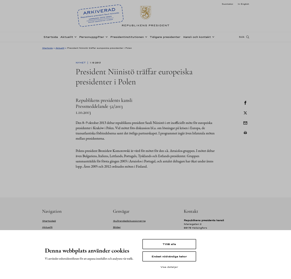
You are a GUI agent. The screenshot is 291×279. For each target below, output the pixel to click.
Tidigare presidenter (165, 38)
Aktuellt (66, 38)
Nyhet (81, 62)
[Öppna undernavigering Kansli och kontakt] (212, 37)
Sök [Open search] (241, 38)
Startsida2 (49, 220)
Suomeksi (227, 4)
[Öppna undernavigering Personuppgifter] (106, 37)
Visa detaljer (169, 267)
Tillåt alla (169, 244)
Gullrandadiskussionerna (129, 220)
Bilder (117, 227)
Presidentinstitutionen (127, 38)
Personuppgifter (91, 38)
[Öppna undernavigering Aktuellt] (74, 37)
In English (243, 4)
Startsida (50, 38)
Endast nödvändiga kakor (169, 256)
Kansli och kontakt (197, 38)
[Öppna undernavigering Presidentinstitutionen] (145, 37)
